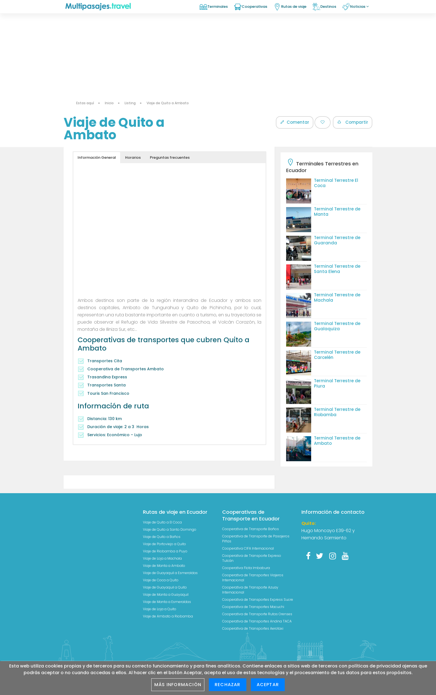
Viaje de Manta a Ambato (164, 565)
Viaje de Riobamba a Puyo (165, 551)
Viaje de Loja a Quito (159, 609)
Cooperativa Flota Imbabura (246, 567)
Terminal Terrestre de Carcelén (337, 354)
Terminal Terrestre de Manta (337, 211)
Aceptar (268, 684)
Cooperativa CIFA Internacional (248, 548)
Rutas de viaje (293, 6)
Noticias (359, 6)
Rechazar (228, 684)
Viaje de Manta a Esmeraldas (167, 601)
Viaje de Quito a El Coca (162, 522)
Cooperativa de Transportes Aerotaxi (252, 628)
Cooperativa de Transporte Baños (250, 529)
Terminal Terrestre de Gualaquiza (337, 326)
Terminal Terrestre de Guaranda (337, 240)
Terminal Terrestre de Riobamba (337, 412)
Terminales (217, 6)
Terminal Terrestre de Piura (337, 383)
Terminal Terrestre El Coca (336, 182)
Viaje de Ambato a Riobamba (168, 616)
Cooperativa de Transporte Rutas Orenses (257, 614)
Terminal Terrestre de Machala (337, 297)
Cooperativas (254, 6)
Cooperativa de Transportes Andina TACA (257, 621)
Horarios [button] (133, 157)
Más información (177, 684)
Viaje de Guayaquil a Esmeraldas (170, 572)
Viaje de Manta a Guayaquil (166, 594)
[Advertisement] (218, 42)
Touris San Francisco (108, 393)
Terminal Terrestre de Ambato (337, 440)
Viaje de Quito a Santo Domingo (169, 529)
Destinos (328, 6)
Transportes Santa (106, 385)
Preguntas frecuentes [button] (170, 157)
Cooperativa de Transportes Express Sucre (257, 599)
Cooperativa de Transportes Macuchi (253, 606)
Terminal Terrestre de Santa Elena (337, 268)
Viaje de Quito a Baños (161, 536)
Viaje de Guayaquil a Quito (165, 587)
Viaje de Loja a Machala (162, 558)
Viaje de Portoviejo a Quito (164, 544)
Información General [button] (97, 157)
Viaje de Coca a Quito (161, 580)
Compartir (352, 122)
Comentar (294, 122)
